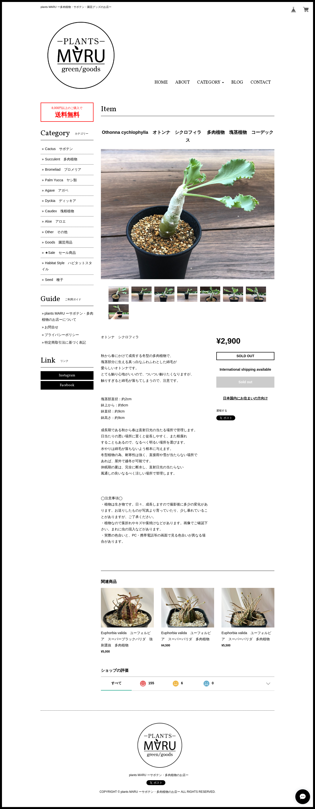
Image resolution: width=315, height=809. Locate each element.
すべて (116, 683)
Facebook (67, 385)
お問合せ (51, 327)
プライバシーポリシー (62, 335)
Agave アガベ (57, 190)
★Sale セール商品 (60, 253)
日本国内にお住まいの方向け (245, 398)
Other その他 (56, 232)
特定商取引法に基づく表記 (65, 342)
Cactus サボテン (59, 149)
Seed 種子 (54, 280)
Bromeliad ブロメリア (63, 169)
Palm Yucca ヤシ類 (61, 180)
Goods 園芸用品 (58, 242)
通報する (221, 410)
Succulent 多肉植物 (61, 159)
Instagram (67, 375)
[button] (210, 82)
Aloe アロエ (55, 221)
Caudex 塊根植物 (59, 211)
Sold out (245, 382)
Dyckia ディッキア (60, 201)
